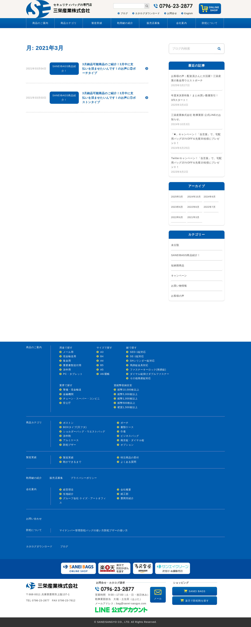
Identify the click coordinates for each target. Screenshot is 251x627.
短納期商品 (177, 265)
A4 (102, 360)
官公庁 (67, 402)
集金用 (67, 360)
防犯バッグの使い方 (92, 530)
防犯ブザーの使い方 (116, 530)
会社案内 (181, 23)
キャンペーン (179, 275)
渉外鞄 (67, 435)
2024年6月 (210, 197)
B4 (102, 356)
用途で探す (66, 347)
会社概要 (126, 489)
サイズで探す (104, 347)
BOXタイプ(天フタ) (75, 427)
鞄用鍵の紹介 (125, 23)
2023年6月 (177, 207)
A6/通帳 (105, 374)
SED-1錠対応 (138, 352)
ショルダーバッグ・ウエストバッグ (84, 431)
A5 (102, 369)
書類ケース (127, 427)
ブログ (124, 13)
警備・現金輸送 (72, 389)
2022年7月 (210, 207)
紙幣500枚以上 (126, 402)
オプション (127, 444)
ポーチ (124, 422)
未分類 (175, 245)
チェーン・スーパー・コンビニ (81, 398)
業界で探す (66, 385)
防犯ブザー (69, 444)
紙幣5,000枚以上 (127, 394)
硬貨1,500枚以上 (127, 407)
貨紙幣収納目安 (123, 385)
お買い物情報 (179, 285)
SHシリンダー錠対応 (142, 360)
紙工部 (124, 494)
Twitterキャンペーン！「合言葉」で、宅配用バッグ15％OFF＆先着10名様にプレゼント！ (196, 162)
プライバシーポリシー (84, 477)
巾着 (123, 431)
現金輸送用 (69, 356)
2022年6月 (177, 217)
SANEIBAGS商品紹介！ (185, 255)
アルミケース (71, 440)
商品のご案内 (40, 23)
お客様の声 (177, 295)
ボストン (68, 422)
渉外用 (67, 369)
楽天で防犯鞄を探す (197, 600)
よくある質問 (128, 461)
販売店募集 (153, 23)
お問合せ (172, 13)
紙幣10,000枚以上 (128, 389)
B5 (102, 365)
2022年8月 (193, 207)
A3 (102, 352)
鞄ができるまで (72, 461)
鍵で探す (131, 347)
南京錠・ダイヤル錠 (132, 440)
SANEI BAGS (197, 591)
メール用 (68, 352)
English (188, 13)
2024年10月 (194, 197)
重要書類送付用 (72, 365)
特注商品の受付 (130, 457)
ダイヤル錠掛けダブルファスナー (149, 374)
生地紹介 (68, 494)
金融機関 (68, 394)
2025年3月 (177, 197)
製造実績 (97, 23)
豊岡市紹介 (127, 498)
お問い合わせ (34, 518)
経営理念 (68, 489)
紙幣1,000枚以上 (127, 398)
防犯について (210, 23)
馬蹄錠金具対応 (139, 365)
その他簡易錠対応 (140, 378)
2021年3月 (193, 217)
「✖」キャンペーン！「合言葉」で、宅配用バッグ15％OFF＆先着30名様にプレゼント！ (196, 138)
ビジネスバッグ (130, 435)
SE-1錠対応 (137, 356)
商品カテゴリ (68, 23)
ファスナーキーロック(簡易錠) (148, 369)
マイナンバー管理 (70, 530)
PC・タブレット (73, 374)
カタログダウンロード (147, 13)
